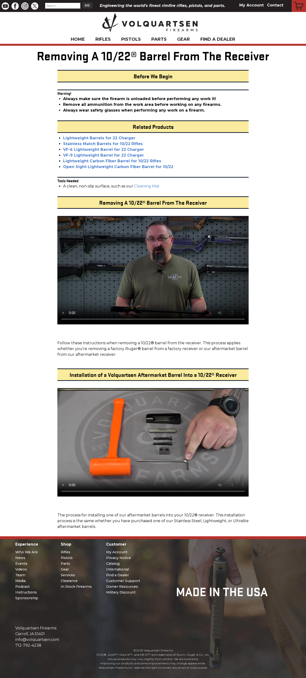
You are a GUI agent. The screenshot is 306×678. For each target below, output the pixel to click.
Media (20, 581)
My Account (251, 5)
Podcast (22, 586)
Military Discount (121, 592)
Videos (21, 569)
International (117, 569)
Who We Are (26, 552)
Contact (275, 5)
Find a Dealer (217, 39)
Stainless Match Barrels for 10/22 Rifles (103, 143)
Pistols (131, 39)
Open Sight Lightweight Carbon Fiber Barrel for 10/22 (118, 166)
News (20, 558)
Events (21, 563)
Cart (299, 0)
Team (20, 575)
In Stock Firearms (76, 586)
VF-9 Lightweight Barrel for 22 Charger (103, 155)
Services (68, 575)
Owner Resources (122, 586)
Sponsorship (26, 598)
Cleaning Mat (146, 186)
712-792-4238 (28, 645)
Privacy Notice (118, 558)
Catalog (113, 563)
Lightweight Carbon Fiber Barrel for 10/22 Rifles (112, 161)
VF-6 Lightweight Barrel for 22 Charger (103, 149)
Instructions (26, 592)
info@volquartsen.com (37, 639)
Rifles (103, 39)
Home (78, 39)
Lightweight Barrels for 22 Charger (99, 138)
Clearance (69, 581)
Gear (183, 39)
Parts (159, 39)
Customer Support (123, 581)
